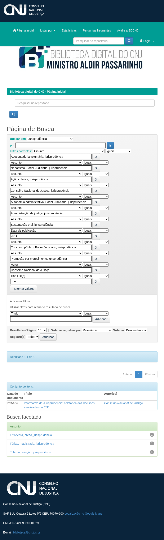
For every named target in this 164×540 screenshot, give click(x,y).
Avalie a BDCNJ (127, 30)
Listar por (47, 30)
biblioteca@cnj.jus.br (26, 532)
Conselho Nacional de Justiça (123, 403)
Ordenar (118, 330)
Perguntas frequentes (97, 30)
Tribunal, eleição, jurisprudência (30, 452)
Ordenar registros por (66, 330)
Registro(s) (18, 336)
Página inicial (23, 30)
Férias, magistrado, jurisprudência (32, 443)
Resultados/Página (23, 330)
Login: (147, 41)
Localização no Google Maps (83, 513)
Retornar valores (24, 288)
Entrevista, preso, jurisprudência (31, 435)
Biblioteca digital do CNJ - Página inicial (38, 91)
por (12, 145)
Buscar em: (18, 138)
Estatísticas (69, 30)
